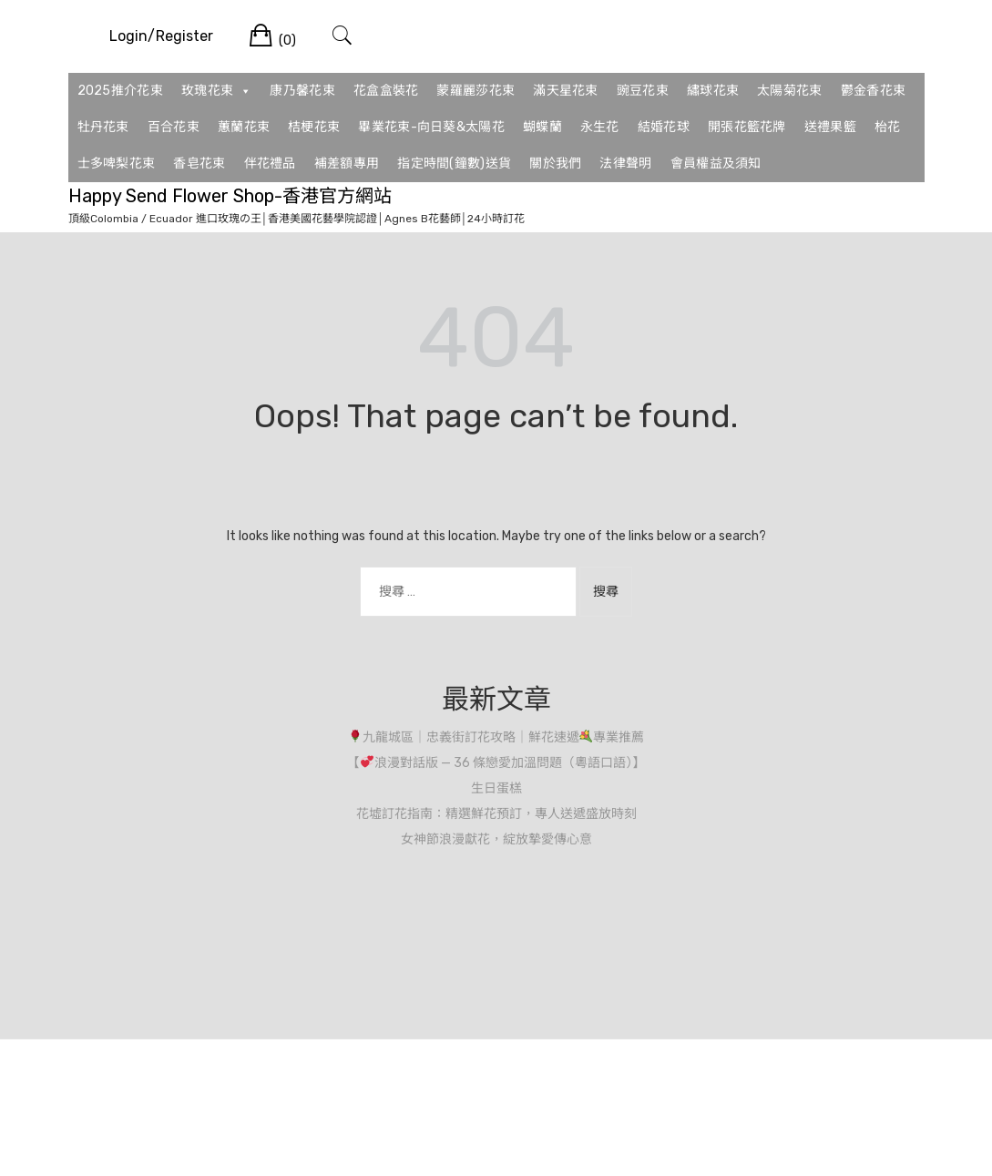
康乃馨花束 (302, 90)
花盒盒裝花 (386, 90)
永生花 (599, 127)
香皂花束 (199, 163)
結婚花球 (664, 127)
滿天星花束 (565, 90)
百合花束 (173, 127)
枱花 (887, 127)
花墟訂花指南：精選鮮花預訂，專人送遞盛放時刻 (496, 814)
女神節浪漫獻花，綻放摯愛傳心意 (496, 839)
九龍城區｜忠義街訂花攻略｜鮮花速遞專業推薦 (497, 737)
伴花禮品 (270, 163)
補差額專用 (347, 163)
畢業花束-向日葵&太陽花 (431, 127)
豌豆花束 (643, 90)
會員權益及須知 (716, 163)
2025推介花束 (120, 90)
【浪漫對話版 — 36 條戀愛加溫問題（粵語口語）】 (496, 763)
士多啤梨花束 (116, 163)
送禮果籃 (830, 127)
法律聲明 (625, 163)
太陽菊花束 (790, 90)
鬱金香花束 (873, 90)
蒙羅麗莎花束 (475, 90)
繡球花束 (713, 90)
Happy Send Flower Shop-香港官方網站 (230, 196)
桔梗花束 (314, 127)
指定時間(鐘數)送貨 (454, 163)
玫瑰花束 (216, 91)
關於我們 (555, 163)
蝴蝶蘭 (542, 127)
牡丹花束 (103, 127)
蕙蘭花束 (244, 127)
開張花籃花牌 (747, 127)
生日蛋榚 (496, 788)
